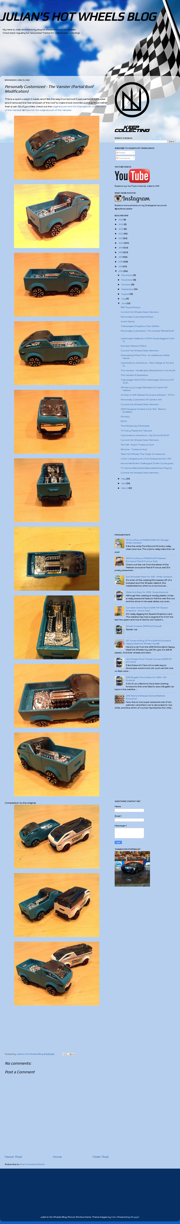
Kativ (113, 1217)
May (123, 479)
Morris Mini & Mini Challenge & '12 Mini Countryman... (147, 463)
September (127, 289)
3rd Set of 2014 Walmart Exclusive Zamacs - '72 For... (148, 395)
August (125, 294)
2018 (120, 252)
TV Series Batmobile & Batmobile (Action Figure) (146, 468)
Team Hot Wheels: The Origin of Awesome (143, 454)
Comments (123, 158)
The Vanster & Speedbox (134, 375)
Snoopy (125, 416)
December (127, 275)
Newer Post (13, 1156)
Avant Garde (127, 321)
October (126, 284)
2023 (121, 229)
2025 (121, 220)
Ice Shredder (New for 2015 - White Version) (149, 577)
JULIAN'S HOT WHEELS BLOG (78, 16)
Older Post (100, 1156)
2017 (120, 257)
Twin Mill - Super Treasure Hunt (137, 445)
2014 (120, 271)
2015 (120, 266)
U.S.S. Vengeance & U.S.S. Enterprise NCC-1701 (146, 459)
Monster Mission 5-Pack (133, 346)
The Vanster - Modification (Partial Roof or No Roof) (148, 370)
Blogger (135, 1217)
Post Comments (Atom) (32, 1164)
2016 (120, 262)
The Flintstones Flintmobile (135, 426)
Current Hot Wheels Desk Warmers (140, 312)
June (124, 303)
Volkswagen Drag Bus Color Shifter (140, 326)
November (127, 280)
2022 (121, 234)
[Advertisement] (83, 57)
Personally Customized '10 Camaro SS (141, 399)
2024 (121, 224)
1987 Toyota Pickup (130, 307)
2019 (120, 248)
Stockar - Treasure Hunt (134, 449)
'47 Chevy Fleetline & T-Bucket (136, 431)
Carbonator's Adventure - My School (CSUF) (145, 435)
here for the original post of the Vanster (48, 110)
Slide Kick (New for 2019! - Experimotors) (147, 592)
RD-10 (124, 421)
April (124, 483)
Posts (121, 152)
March (125, 488)
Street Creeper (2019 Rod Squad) (143, 626)
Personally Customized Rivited (137, 317)
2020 (121, 243)
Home (57, 1156)
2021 (120, 238)
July (123, 299)
